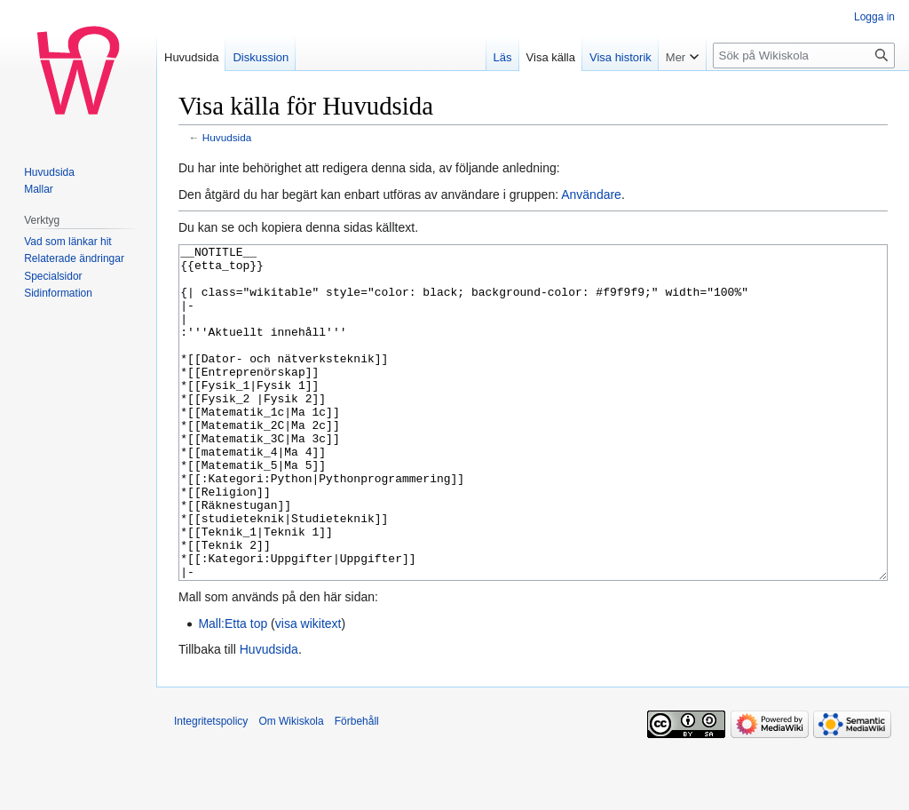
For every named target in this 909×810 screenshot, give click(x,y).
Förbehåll (357, 788)
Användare (591, 194)
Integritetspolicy (211, 788)
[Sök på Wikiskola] (804, 55)
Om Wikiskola (290, 788)
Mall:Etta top (232, 690)
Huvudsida (227, 137)
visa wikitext (308, 690)
